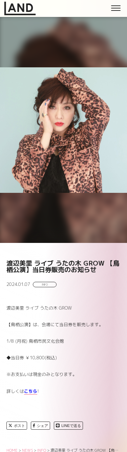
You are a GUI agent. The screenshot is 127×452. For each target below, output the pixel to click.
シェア (40, 426)
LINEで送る (68, 426)
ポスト (16, 426)
